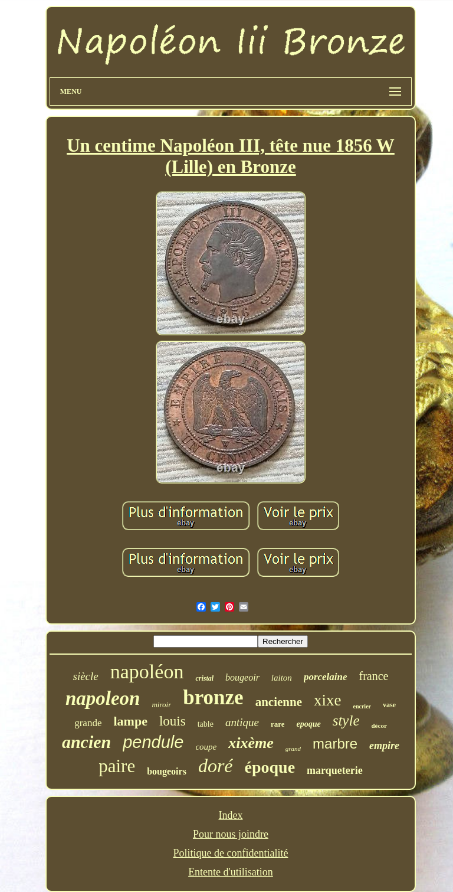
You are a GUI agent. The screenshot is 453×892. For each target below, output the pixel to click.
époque (270, 767)
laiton (281, 677)
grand (293, 748)
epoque (308, 724)
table (206, 724)
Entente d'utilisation (230, 872)
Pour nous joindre (230, 834)
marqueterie (335, 770)
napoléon (147, 671)
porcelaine (325, 676)
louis (172, 721)
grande (87, 722)
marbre (335, 743)
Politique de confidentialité (230, 853)
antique (242, 722)
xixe (328, 700)
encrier (362, 706)
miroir (161, 704)
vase (389, 705)
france (374, 675)
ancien (86, 741)
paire (117, 766)
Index (231, 815)
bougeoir (242, 677)
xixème (251, 742)
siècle (86, 676)
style (346, 720)
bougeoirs (166, 771)
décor (379, 725)
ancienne (278, 702)
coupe (205, 746)
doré (215, 765)
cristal (204, 678)
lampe (130, 721)
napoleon (102, 698)
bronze (213, 697)
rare (278, 724)
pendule (153, 742)
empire (384, 745)
